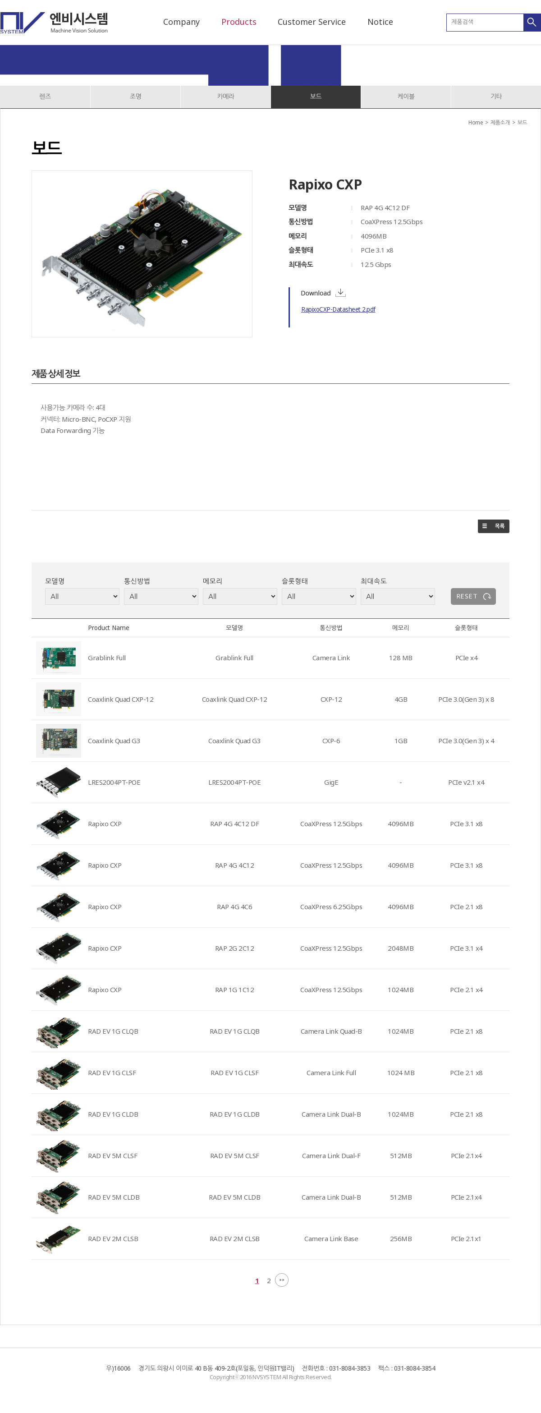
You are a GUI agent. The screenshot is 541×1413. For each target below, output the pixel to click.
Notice (380, 21)
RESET (466, 595)
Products (239, 21)
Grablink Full (107, 657)
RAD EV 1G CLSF (112, 1072)
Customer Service (312, 21)
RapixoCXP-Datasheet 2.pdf (338, 309)
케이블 (406, 96)
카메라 (225, 96)
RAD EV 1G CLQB (113, 1031)
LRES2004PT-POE (114, 782)
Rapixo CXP (104, 823)
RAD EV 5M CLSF (112, 1155)
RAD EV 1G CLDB (113, 1113)
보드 (315, 96)
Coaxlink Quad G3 (114, 740)
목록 (493, 526)
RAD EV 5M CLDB (113, 1196)
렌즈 (44, 96)
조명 (135, 96)
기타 (496, 96)
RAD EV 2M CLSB (113, 1238)
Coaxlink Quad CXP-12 (120, 699)
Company (181, 21)
